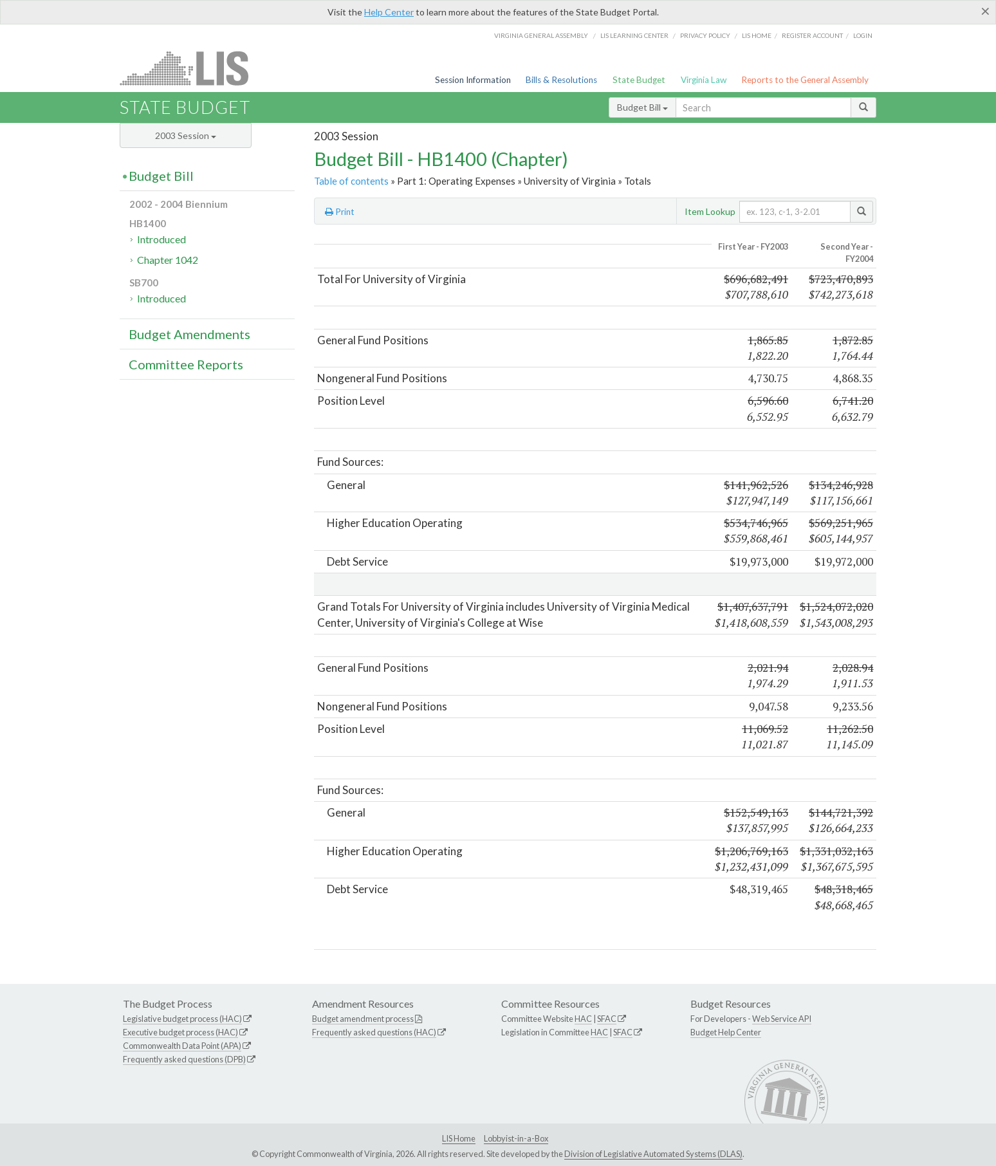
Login (862, 35)
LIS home (756, 35)
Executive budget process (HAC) (180, 1032)
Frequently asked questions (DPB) (184, 1059)
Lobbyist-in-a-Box (516, 1138)
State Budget (639, 80)
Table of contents (351, 181)
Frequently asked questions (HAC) (374, 1032)
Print (340, 212)
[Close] (985, 11)
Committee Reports (186, 364)
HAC (583, 1018)
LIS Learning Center (634, 35)
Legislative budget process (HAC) (182, 1018)
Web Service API (781, 1018)
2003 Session (185, 135)
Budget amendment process (363, 1018)
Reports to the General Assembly (805, 80)
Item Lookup (710, 211)
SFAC (606, 1018)
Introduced (161, 239)
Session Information (473, 80)
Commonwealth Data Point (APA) (182, 1046)
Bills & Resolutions (561, 80)
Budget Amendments (189, 334)
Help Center (389, 11)
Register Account (812, 35)
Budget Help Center (725, 1032)
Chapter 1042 (167, 260)
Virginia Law (703, 80)
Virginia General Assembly (541, 35)
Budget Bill (642, 107)
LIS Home (458, 1138)
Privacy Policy (705, 35)
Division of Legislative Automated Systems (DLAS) (653, 1154)
